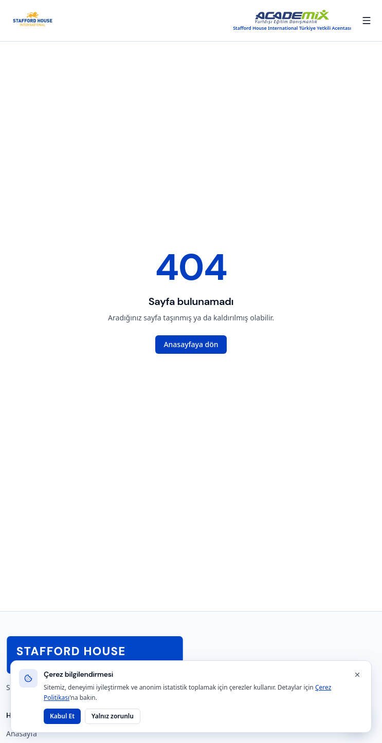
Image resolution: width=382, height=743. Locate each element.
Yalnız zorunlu (113, 716)
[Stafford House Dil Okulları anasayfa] (32, 21)
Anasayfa (21, 733)
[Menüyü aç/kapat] (366, 20)
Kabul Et (62, 716)
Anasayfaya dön (190, 344)
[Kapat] (357, 674)
